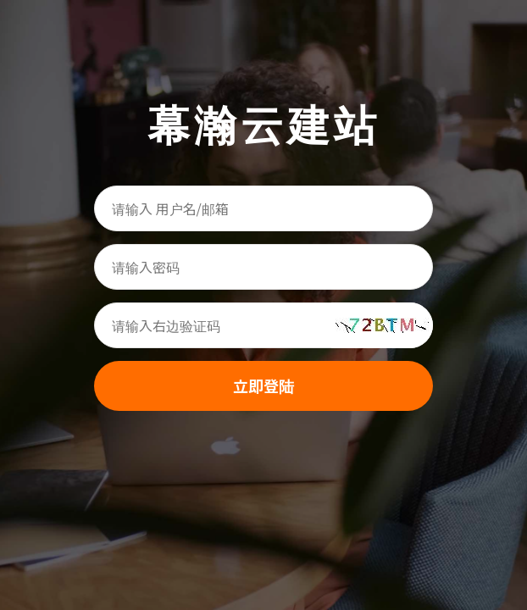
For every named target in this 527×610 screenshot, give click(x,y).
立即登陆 (263, 385)
